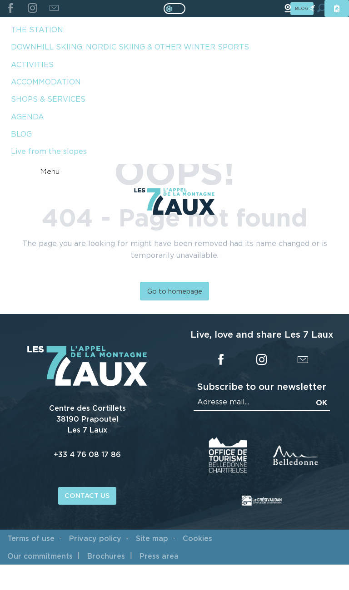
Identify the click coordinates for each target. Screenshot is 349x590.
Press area (159, 556)
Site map (152, 538)
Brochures (106, 556)
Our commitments (40, 556)
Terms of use (31, 538)
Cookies (197, 538)
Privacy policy (95, 538)
